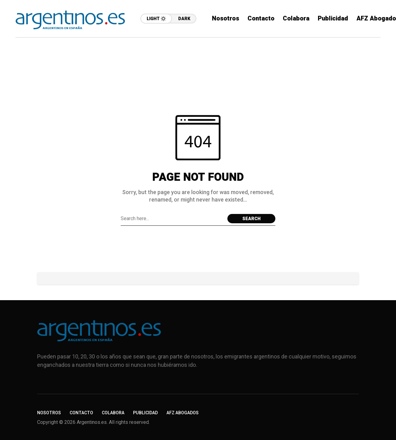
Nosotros (49, 413)
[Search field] (172, 218)
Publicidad (145, 413)
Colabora (113, 413)
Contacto (81, 413)
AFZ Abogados (182, 413)
